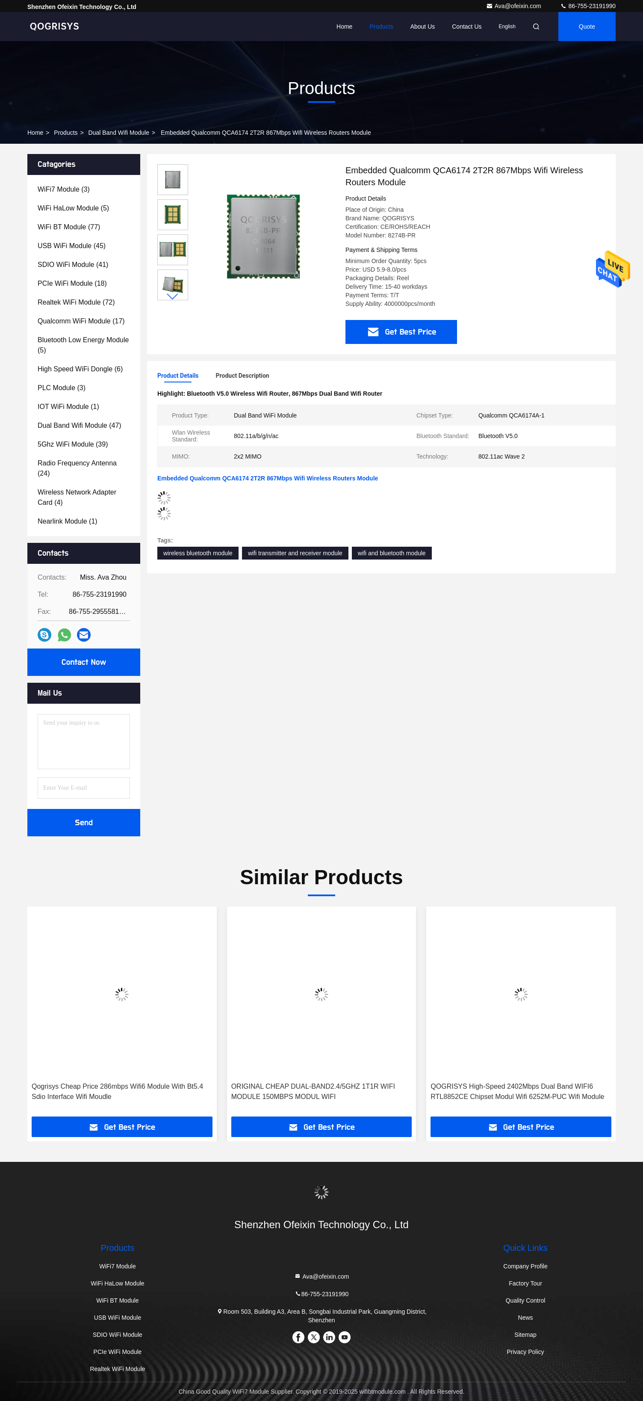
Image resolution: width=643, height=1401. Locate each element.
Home (344, 26)
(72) (76, 302)
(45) (72, 245)
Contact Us (466, 26)
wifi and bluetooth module (392, 553)
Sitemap (525, 1334)
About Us (422, 26)
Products (381, 26)
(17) (81, 321)
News (525, 1317)
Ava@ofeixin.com (514, 6)
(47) (79, 425)
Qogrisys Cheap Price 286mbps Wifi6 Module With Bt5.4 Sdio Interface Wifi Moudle (117, 1091)
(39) (73, 444)
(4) (77, 497)
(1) (68, 406)
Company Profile (525, 1266)
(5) (73, 208)
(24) (77, 468)
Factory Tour (525, 1283)
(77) (69, 227)
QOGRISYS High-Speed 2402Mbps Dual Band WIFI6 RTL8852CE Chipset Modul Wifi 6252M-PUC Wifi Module (517, 1091)
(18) (72, 283)
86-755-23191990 (588, 6)
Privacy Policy (525, 1351)
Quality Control (526, 1300)
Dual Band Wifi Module (118, 132)
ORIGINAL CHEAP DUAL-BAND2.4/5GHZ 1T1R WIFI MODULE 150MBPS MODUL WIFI (313, 1091)
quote (587, 26)
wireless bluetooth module (198, 553)
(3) (64, 189)
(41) (73, 264)
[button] (172, 296)
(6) (80, 369)
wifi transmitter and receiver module (295, 553)
